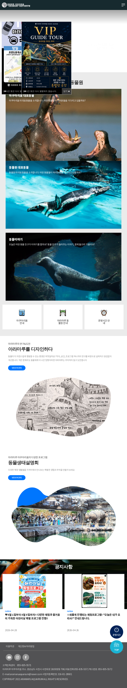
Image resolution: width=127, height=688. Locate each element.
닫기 (67, 91)
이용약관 (10, 646)
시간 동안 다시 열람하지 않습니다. (20, 91)
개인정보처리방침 (26, 646)
